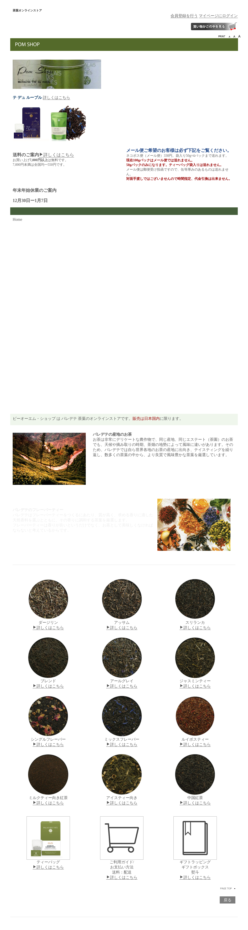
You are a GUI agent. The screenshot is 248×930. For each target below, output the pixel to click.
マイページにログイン (218, 16)
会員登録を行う (184, 16)
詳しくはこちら (56, 97)
